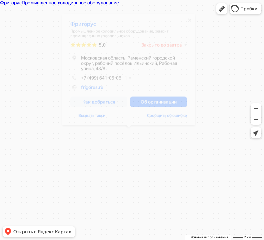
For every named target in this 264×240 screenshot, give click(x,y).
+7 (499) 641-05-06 (95, 80)
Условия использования (209, 237)
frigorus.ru (92, 89)
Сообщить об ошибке (167, 118)
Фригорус (83, 26)
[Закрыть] (189, 22)
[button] (221, 8)
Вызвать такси (91, 118)
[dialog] (128, 72)
